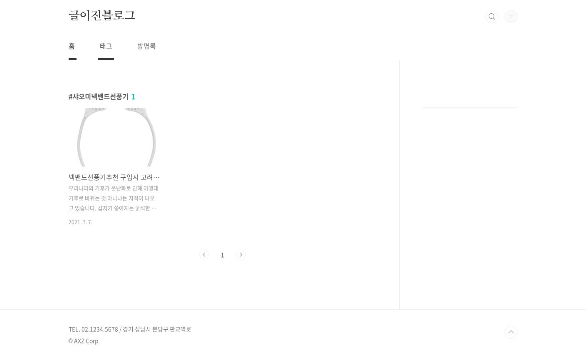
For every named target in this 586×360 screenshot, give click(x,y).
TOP (511, 332)
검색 (492, 16)
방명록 (146, 46)
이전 (204, 255)
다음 (241, 255)
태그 (106, 46)
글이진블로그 (102, 16)
